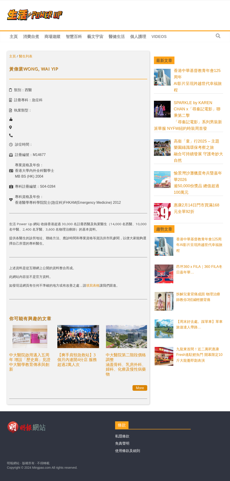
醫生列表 (25, 56)
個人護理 (138, 36)
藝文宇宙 (95, 36)
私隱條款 (122, 436)
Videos (159, 36)
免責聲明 (122, 443)
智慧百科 (74, 36)
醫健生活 (117, 36)
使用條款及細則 (127, 451)
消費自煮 (31, 36)
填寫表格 (92, 285)
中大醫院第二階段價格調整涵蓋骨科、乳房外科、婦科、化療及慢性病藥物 (126, 364)
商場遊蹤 (52, 36)
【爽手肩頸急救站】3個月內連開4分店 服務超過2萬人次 (77, 359)
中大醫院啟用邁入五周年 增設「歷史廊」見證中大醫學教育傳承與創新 (29, 362)
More (140, 388)
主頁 (14, 36)
